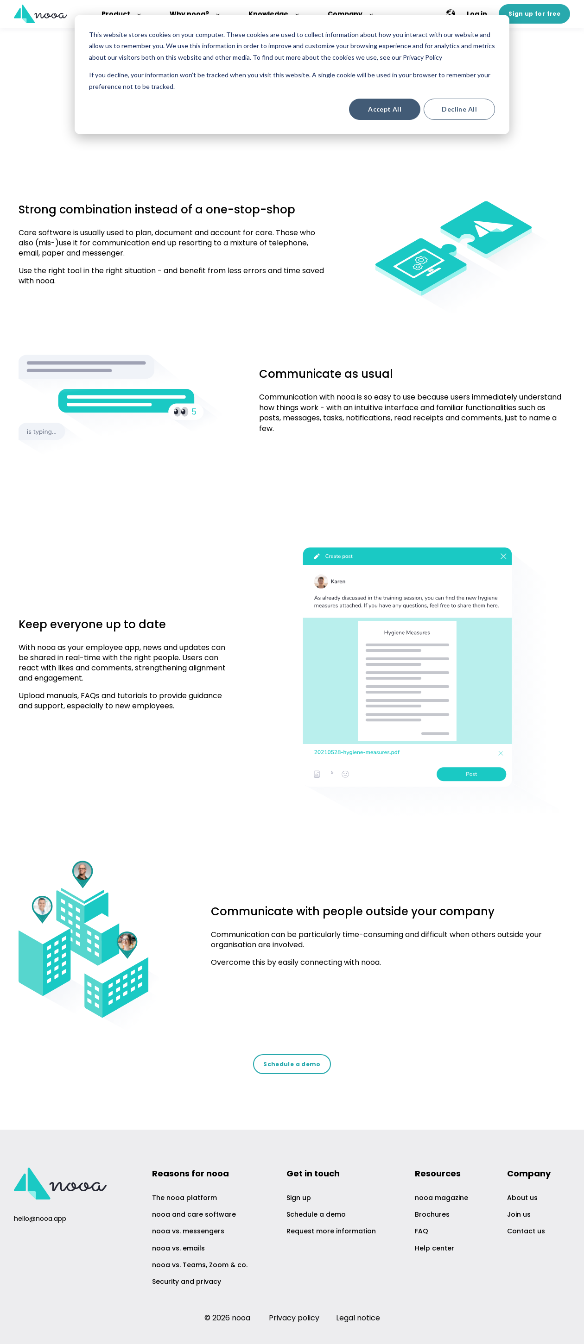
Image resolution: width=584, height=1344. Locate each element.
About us (522, 1198)
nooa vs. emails (178, 1248)
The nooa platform (184, 1198)
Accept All (384, 109)
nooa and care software (194, 1215)
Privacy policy (294, 1318)
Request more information (331, 1231)
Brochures (432, 1215)
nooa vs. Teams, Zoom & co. (200, 1265)
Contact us (526, 1231)
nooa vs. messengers (188, 1231)
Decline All (459, 109)
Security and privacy (186, 1282)
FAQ (421, 1231)
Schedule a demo (316, 1215)
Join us (519, 1215)
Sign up (298, 1198)
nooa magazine (441, 1198)
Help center (434, 1248)
